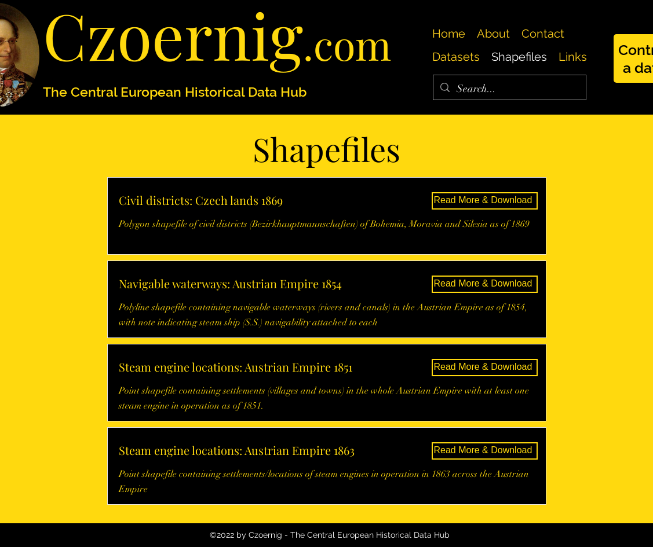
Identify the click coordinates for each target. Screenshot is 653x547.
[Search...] (509, 89)
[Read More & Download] (485, 201)
